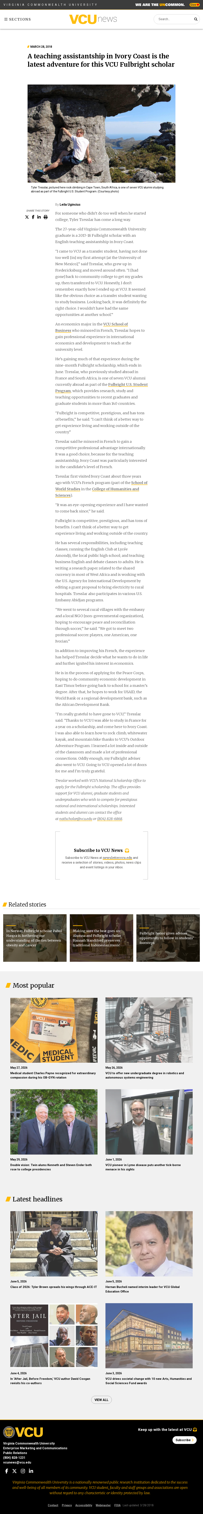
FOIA (117, 1505)
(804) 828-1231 (14, 1458)
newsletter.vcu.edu (117, 858)
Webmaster (103, 1505)
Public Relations (15, 1453)
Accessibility (83, 1505)
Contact (53, 1505)
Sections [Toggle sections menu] (17, 19)
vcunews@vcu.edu (17, 1462)
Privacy (67, 1505)
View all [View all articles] (101, 1400)
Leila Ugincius (70, 204)
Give (194, 4)
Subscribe (184, 1440)
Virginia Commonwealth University (51, 4)
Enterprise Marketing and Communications (35, 1448)
